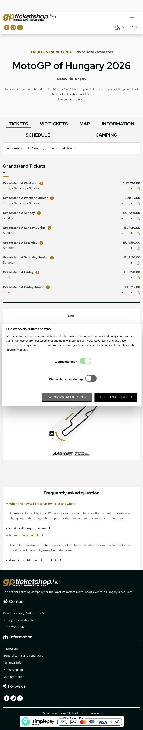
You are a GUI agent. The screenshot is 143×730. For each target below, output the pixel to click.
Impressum (10, 649)
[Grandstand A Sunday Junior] (48, 228)
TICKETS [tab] (18, 124)
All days (67, 148)
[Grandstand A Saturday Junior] (51, 257)
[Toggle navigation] (132, 17)
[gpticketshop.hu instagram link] (13, 27)
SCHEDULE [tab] (38, 135)
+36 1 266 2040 (14, 627)
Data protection (13, 677)
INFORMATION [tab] (118, 124)
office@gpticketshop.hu (18, 620)
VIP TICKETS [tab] (54, 124)
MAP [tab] (85, 124)
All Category (36, 148)
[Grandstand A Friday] (36, 272)
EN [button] (132, 27)
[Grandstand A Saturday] (40, 243)
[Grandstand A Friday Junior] (47, 287)
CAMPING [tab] (106, 135)
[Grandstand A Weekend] (40, 183)
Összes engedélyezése (116, 397)
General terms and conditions (23, 656)
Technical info (12, 663)
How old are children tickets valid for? (33, 560)
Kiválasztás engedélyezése (67, 397)
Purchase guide (13, 670)
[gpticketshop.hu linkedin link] (20, 27)
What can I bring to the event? (28, 528)
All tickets (13, 148)
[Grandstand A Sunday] (38, 213)
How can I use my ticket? (24, 535)
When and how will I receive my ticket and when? (41, 504)
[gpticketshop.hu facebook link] (6, 27)
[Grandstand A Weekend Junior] (51, 198)
